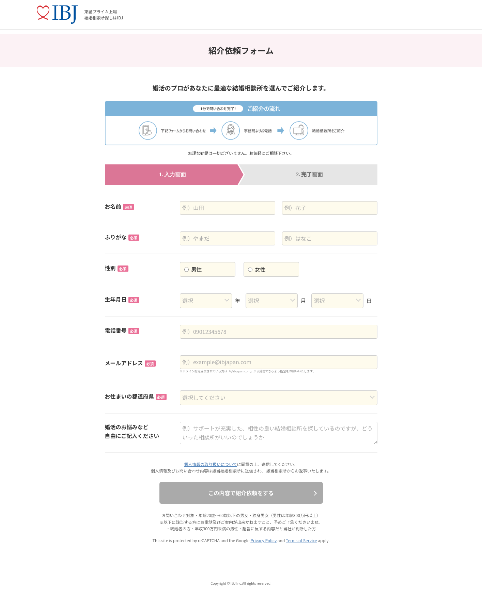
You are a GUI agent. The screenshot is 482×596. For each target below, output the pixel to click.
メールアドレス (130, 363)
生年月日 (122, 299)
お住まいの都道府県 (136, 396)
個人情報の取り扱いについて (210, 464)
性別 (116, 268)
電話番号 (122, 330)
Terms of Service (301, 540)
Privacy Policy (263, 540)
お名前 (119, 206)
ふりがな (122, 237)
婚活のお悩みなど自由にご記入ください (132, 431)
